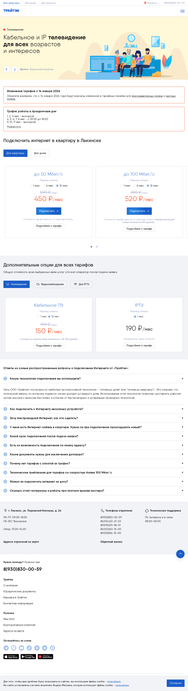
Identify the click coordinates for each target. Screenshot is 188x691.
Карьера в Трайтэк (15, 597)
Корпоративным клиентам (19, 624)
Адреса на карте (13, 630)
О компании (10, 585)
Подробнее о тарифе (49, 225)
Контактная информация (18, 603)
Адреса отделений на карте (21, 541)
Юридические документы (19, 591)
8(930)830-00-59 (174, 3)
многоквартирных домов (147, 96)
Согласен (175, 683)
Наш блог (9, 618)
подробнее (113, 681)
